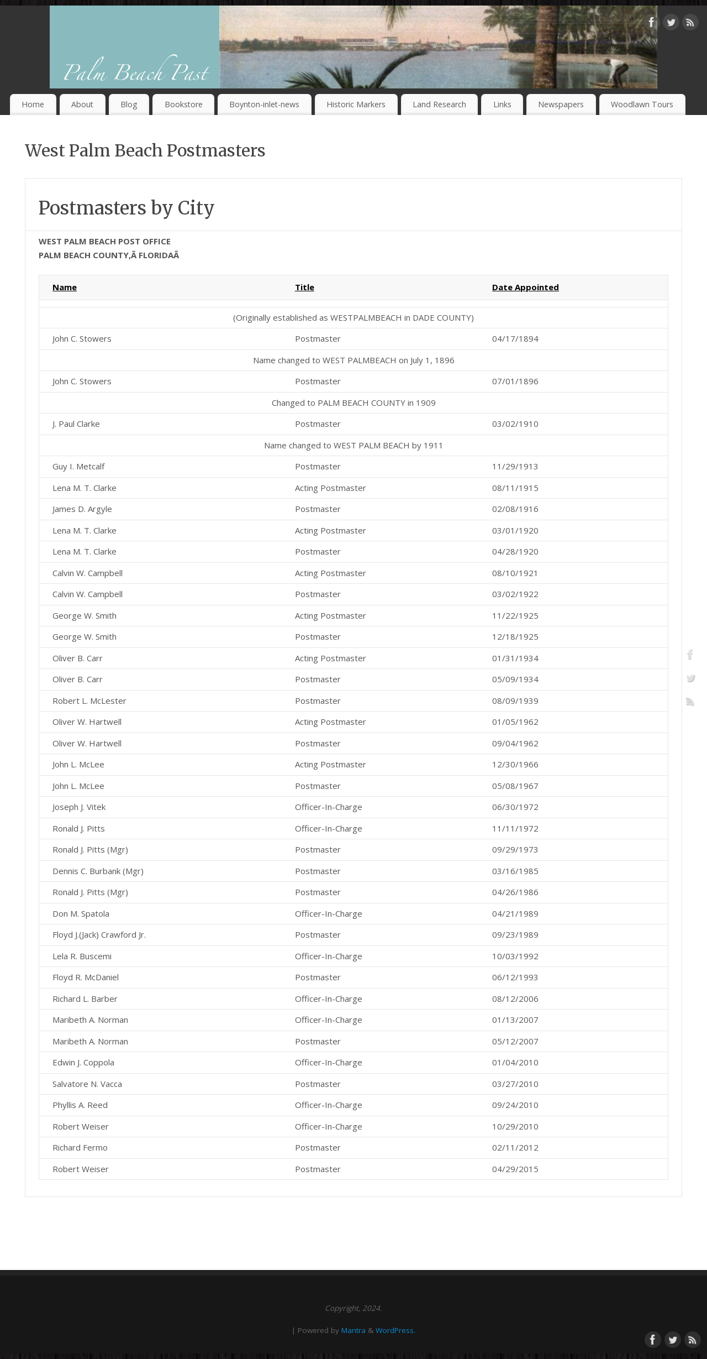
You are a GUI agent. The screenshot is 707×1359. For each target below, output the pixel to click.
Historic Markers (356, 104)
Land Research (439, 104)
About (82, 104)
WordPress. (395, 1330)
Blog (129, 104)
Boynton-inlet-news (264, 104)
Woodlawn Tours (642, 104)
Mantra (353, 1330)
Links (502, 104)
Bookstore (184, 104)
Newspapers (561, 104)
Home (33, 104)
